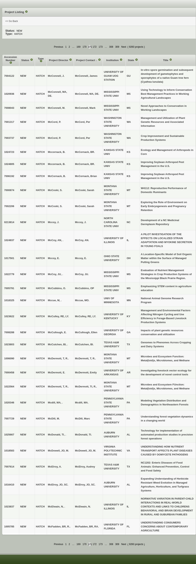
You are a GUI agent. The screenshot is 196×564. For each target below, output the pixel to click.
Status (25, 60)
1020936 (9, 93)
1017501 (9, 258)
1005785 (9, 526)
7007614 (9, 466)
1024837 (9, 240)
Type (41, 58)
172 (95, 46)
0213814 (9, 222)
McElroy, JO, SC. (85, 484)
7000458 (9, 372)
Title (166, 60)
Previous (58, 46)
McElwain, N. (83, 506)
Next (123, 46)
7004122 (9, 75)
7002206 (9, 206)
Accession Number (10, 59)
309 (117, 46)
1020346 (9, 402)
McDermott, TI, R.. (86, 386)
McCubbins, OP (84, 288)
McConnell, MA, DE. (87, 93)
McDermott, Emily (86, 372)
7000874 (9, 190)
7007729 (9, 418)
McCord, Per (82, 121)
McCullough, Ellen (86, 332)
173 (101, 46)
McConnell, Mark (85, 107)
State (131, 60)
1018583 (9, 450)
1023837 (9, 506)
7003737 (9, 137)
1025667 (9, 434)
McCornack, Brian (86, 176)
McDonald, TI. (83, 434)
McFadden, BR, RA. (87, 526)
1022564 (9, 386)
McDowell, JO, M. (85, 450)
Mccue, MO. (82, 300)
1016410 (9, 484)
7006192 (9, 176)
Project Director (59, 60)
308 (111, 46)
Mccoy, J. (81, 222)
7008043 (9, 107)
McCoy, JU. (82, 274)
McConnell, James (86, 75)
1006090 (9, 358)
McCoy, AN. (82, 240)
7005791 (9, 288)
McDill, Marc (82, 418)
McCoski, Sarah (84, 190)
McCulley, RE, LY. (85, 316)
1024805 (9, 164)
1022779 (9, 274)
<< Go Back (11, 21)
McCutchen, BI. (84, 344)
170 (85, 46)
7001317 (9, 121)
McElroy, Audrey (85, 466)
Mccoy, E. (81, 258)
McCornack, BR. (85, 151)
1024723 (9, 151)
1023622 (9, 316)
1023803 (9, 344)
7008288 (9, 332)
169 (78, 46)
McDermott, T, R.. (85, 358)
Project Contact (86, 60)
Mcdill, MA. (81, 402)
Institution (112, 60)
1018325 (9, 300)
